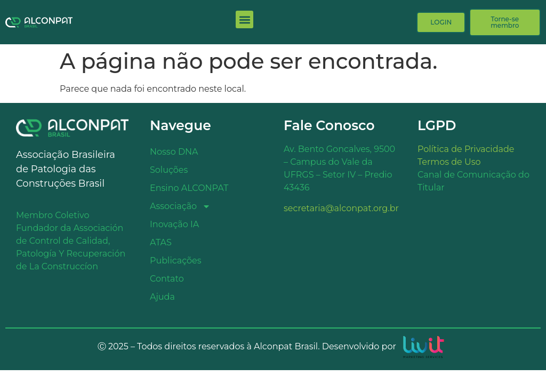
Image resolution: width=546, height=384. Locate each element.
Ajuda (162, 297)
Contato (167, 279)
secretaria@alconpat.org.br (341, 208)
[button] (244, 19)
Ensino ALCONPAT (189, 188)
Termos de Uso (449, 162)
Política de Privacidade (465, 149)
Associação (180, 206)
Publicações (176, 260)
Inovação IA (174, 224)
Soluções (169, 170)
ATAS (161, 242)
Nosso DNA (174, 152)
